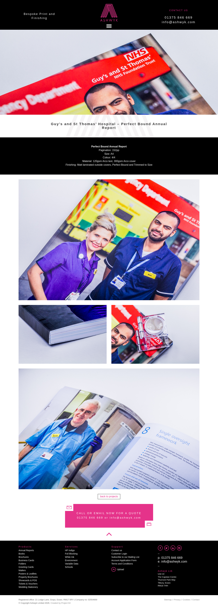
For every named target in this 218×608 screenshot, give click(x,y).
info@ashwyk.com (178, 22)
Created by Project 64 (61, 603)
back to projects (109, 496)
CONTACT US (178, 10)
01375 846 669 (179, 17)
